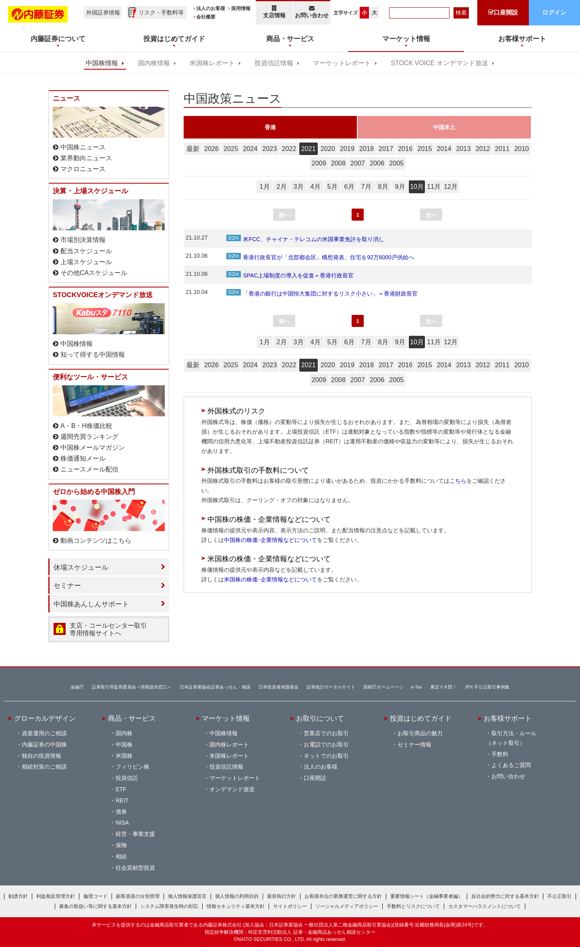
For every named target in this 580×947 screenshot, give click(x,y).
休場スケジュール (81, 567)
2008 (338, 163)
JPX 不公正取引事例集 (487, 686)
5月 (332, 186)
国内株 (124, 733)
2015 (424, 148)
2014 (444, 148)
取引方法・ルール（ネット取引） (511, 738)
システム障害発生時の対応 (169, 906)
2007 (357, 163)
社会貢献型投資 (135, 867)
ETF (121, 789)
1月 (264, 186)
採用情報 (241, 8)
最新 (192, 148)
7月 (366, 186)
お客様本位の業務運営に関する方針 (343, 896)
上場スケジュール (86, 261)
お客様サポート (508, 718)
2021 (308, 148)
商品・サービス (132, 718)
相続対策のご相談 (44, 766)
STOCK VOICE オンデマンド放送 (439, 63)
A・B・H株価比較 (86, 425)
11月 (434, 186)
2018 (366, 148)
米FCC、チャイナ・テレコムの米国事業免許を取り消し (305, 239)
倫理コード (95, 896)
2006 (377, 163)
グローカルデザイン (45, 718)
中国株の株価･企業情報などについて (270, 540)
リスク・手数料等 (161, 12)
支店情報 (274, 12)
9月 (400, 186)
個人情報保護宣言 (187, 896)
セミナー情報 (414, 744)
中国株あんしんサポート (91, 604)
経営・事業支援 (135, 834)
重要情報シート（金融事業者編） (426, 896)
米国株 (124, 756)
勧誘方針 (18, 896)
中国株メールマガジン (92, 447)
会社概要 (205, 17)
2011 (502, 148)
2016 (405, 148)
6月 (349, 186)
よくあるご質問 (511, 765)
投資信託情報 (274, 63)
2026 (211, 148)
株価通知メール (83, 458)
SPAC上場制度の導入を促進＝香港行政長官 (290, 275)
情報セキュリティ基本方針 (236, 906)
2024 (250, 148)
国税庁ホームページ (383, 686)
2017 (386, 148)
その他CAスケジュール (93, 272)
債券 (121, 811)
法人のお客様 (210, 8)
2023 (269, 148)
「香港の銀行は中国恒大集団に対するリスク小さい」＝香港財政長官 (322, 293)
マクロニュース (83, 168)
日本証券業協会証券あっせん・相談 (215, 686)
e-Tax (416, 686)
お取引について (320, 718)
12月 (451, 186)
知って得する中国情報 (92, 354)
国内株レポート (229, 744)
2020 (328, 148)
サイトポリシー (290, 906)
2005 (396, 163)
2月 (281, 186)
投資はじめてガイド (421, 718)
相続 (121, 856)
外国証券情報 (103, 12)
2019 (347, 148)
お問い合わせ (312, 12)
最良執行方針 (281, 896)
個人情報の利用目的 (237, 896)
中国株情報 (102, 63)
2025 (231, 148)
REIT (122, 800)
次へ (431, 215)
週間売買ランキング (89, 436)
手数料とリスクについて (413, 906)
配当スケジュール (86, 251)
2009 (319, 163)
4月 (315, 186)
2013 (463, 148)
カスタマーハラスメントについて (484, 906)
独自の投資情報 (41, 756)
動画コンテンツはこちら (95, 540)
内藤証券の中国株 (44, 744)
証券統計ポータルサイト (331, 686)
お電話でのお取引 (326, 744)
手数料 (499, 754)
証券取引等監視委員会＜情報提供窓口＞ (132, 686)
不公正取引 (559, 896)
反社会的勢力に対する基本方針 (505, 896)
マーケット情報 (226, 718)
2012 (483, 148)
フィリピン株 (132, 766)
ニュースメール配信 (89, 469)
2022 (289, 148)
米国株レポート (212, 63)
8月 (383, 186)
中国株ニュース (83, 147)
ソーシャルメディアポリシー (346, 906)
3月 (298, 186)
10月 (417, 186)
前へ (284, 215)
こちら (458, 481)
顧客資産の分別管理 (138, 896)
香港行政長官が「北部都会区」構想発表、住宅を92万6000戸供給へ (320, 257)
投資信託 (127, 778)
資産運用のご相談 (44, 733)
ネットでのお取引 (326, 756)
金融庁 (77, 686)
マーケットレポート (342, 63)
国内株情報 (154, 63)
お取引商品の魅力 (420, 733)
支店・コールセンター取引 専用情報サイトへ (108, 629)
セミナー (67, 585)
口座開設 (315, 778)
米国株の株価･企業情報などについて (270, 579)
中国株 (124, 744)
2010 (521, 148)
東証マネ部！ (443, 686)
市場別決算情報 (83, 239)
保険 (121, 845)
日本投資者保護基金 (278, 686)
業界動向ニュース (86, 158)
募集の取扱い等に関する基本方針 (95, 906)
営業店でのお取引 (326, 733)
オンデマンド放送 (232, 789)
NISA (122, 822)
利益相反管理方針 (55, 896)
